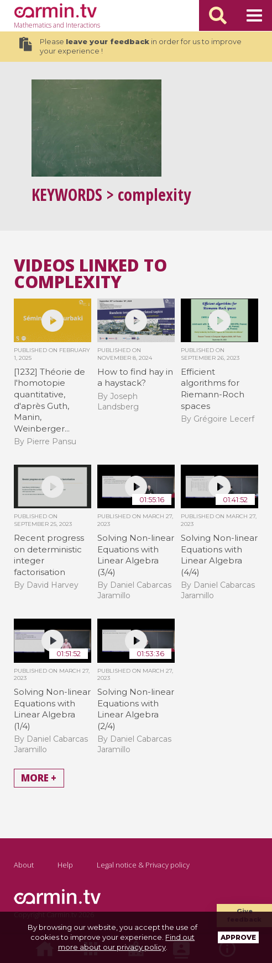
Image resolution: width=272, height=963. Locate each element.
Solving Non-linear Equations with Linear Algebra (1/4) (52, 709)
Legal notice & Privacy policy (143, 865)
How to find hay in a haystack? (135, 377)
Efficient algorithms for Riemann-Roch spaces (212, 388)
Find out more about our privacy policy (126, 942)
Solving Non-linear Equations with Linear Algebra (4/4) (219, 555)
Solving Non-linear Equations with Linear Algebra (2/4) (135, 709)
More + (38, 778)
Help (65, 865)
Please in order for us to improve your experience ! (130, 46)
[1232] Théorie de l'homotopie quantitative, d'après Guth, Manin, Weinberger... (49, 400)
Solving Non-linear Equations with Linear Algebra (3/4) (135, 555)
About (24, 865)
